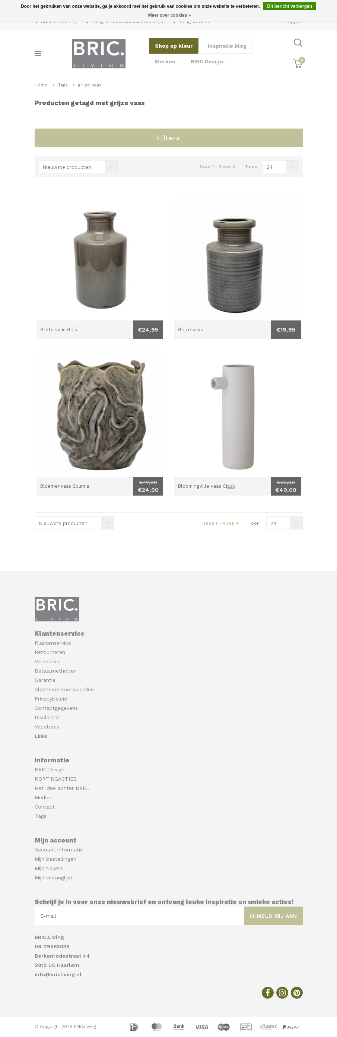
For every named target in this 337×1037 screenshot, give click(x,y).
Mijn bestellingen (55, 859)
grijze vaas (90, 85)
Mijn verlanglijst (54, 877)
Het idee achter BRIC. (62, 788)
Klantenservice (53, 643)
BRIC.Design (207, 61)
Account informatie (59, 850)
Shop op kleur (174, 46)
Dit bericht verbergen (289, 6)
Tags (63, 85)
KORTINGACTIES (56, 779)
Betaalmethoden (56, 671)
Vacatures (47, 727)
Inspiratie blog (227, 46)
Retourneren (50, 652)
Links (41, 736)
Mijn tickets (49, 868)
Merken (165, 61)
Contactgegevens (56, 708)
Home (41, 85)
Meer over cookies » (169, 15)
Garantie (45, 680)
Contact (45, 807)
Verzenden (48, 661)
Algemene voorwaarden (64, 689)
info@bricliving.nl (58, 974)
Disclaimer (47, 717)
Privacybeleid (51, 699)
